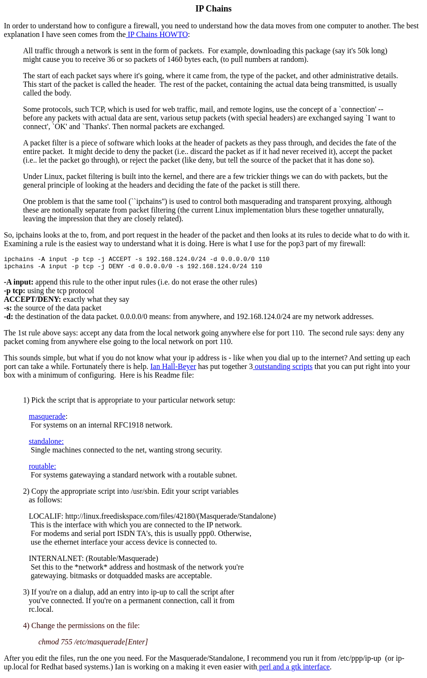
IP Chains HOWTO (157, 34)
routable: (42, 469)
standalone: (46, 444)
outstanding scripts (282, 369)
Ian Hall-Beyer (173, 369)
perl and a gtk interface (293, 670)
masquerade (47, 419)
